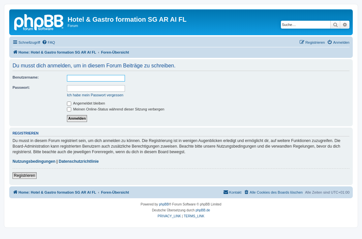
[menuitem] (48, 42)
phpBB (164, 204)
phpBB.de (203, 210)
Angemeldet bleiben (86, 103)
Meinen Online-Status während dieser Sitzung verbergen (115, 109)
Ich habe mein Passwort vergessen (95, 95)
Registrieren (24, 175)
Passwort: (21, 87)
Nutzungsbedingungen (34, 161)
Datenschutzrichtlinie (79, 161)
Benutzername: (26, 77)
